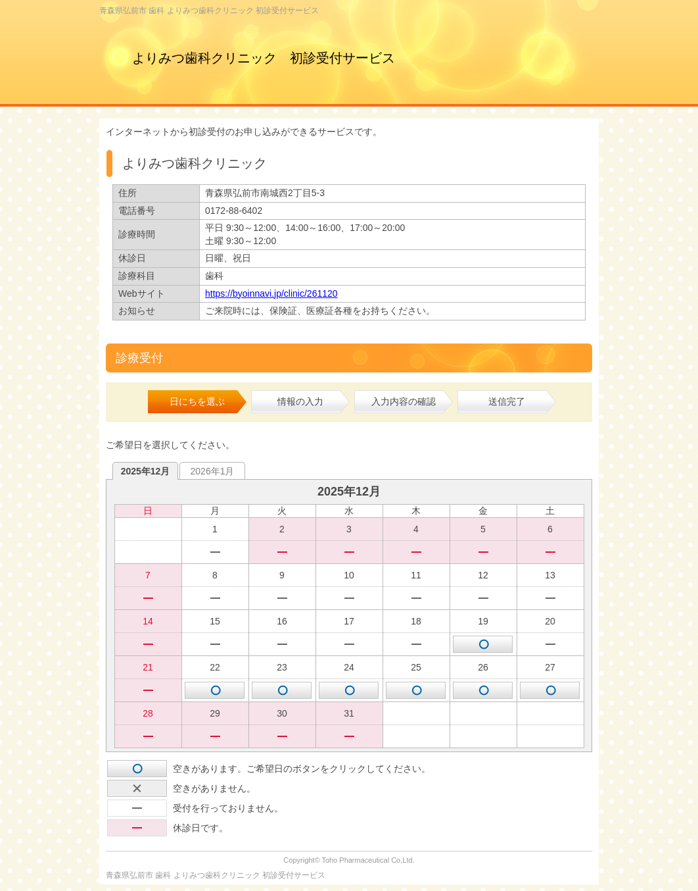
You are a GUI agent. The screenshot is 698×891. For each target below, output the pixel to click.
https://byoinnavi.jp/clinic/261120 (271, 293)
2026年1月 (213, 471)
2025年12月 (145, 471)
